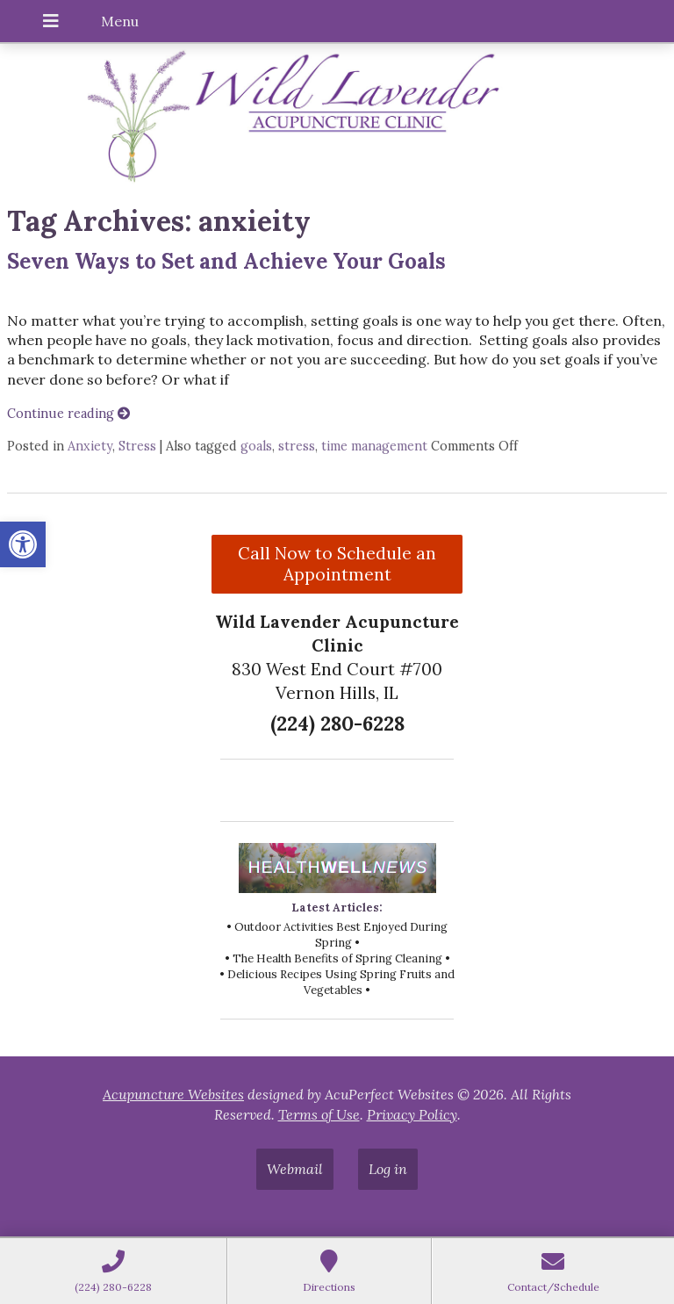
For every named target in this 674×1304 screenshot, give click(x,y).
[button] (23, 544)
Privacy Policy (412, 1114)
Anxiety (90, 446)
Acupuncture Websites (173, 1094)
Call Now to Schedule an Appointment (337, 564)
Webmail (295, 1169)
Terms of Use (319, 1114)
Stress (137, 446)
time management (374, 446)
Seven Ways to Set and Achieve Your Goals (226, 261)
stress (296, 446)
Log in (388, 1169)
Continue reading (68, 413)
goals (256, 446)
